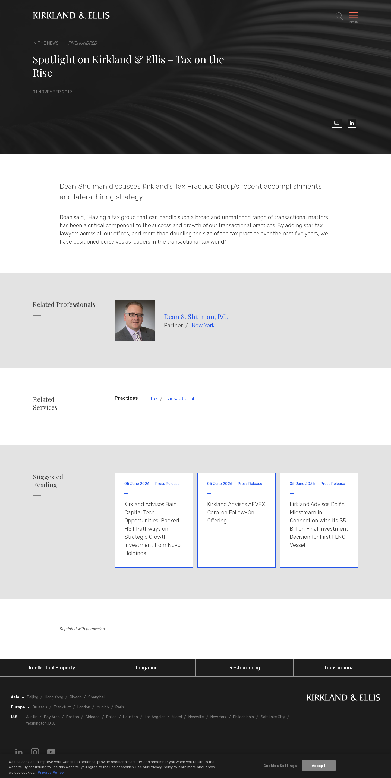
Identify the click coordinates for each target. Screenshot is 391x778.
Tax (154, 399)
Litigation (147, 668)
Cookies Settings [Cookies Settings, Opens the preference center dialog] (280, 767)
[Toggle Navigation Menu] (353, 16)
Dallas (111, 717)
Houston (130, 717)
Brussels (40, 707)
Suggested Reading (48, 481)
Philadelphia (243, 717)
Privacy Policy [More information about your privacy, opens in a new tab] (50, 774)
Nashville (196, 717)
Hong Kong (54, 697)
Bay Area (52, 717)
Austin (31, 717)
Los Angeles (155, 717)
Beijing (32, 697)
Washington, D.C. (40, 723)
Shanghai (96, 697)
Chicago (93, 717)
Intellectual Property (52, 668)
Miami (177, 717)
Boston (72, 717)
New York (203, 325)
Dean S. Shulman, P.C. (196, 316)
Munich (103, 707)
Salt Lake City (273, 717)
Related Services (45, 403)
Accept (319, 767)
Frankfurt (62, 707)
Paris (119, 707)
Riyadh (76, 697)
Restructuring (244, 668)
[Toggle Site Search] (339, 16)
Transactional (178, 399)
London (83, 707)
